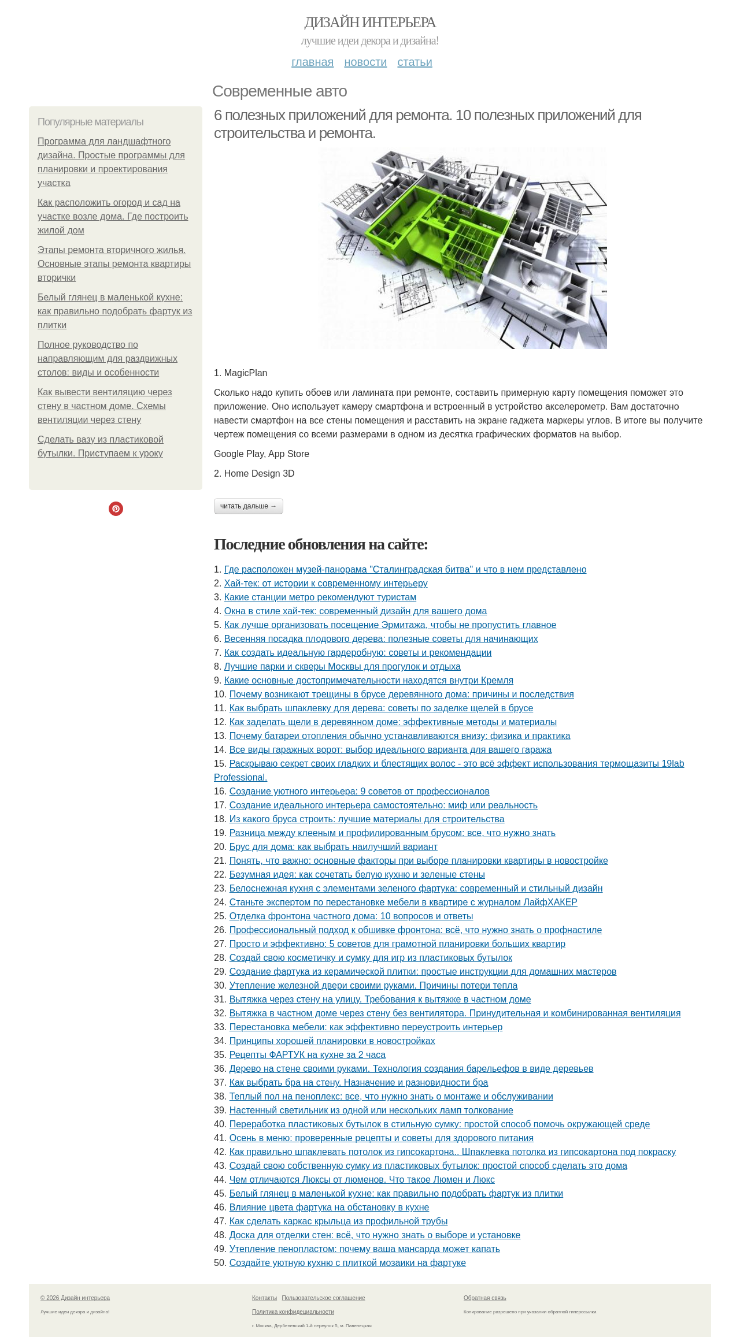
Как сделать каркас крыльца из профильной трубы (339, 1221)
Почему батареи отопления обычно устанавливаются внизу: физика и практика (400, 736)
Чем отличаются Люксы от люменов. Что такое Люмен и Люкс (362, 1179)
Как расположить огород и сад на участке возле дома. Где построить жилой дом (113, 216)
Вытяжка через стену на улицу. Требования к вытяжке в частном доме (380, 999)
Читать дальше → (248, 506)
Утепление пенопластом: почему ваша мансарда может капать (365, 1249)
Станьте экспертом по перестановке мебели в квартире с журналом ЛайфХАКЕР (404, 902)
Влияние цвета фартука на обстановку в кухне (330, 1207)
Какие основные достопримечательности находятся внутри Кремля (368, 680)
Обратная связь (485, 1298)
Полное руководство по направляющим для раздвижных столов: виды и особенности (107, 358)
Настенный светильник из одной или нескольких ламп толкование (371, 1110)
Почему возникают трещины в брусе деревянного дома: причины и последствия (402, 694)
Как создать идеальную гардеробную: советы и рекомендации (358, 653)
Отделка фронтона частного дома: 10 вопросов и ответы (351, 916)
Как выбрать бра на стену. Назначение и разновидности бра (359, 1082)
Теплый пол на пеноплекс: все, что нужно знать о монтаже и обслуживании (391, 1096)
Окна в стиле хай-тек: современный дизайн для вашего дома (355, 611)
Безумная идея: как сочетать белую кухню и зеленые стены (357, 874)
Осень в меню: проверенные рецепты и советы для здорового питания (382, 1138)
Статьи (414, 61)
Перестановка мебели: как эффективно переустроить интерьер (366, 1027)
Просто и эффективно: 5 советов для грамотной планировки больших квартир (398, 944)
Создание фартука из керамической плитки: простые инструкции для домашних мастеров (423, 971)
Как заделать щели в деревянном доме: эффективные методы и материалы (393, 722)
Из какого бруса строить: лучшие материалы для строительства (367, 819)
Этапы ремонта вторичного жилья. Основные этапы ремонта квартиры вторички (114, 264)
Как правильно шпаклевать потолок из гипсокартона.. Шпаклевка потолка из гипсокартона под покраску (453, 1152)
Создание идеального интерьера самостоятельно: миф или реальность (384, 805)
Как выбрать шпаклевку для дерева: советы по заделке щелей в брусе (382, 708)
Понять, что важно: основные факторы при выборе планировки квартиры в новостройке (419, 861)
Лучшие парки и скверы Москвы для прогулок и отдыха (342, 666)
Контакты (264, 1298)
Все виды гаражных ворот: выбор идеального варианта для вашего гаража (391, 750)
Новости (365, 61)
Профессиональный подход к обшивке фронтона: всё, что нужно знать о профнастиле (416, 930)
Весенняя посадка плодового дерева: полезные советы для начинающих (381, 639)
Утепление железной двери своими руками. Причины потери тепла (374, 985)
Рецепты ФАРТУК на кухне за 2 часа (308, 1055)
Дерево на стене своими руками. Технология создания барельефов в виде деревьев (412, 1069)
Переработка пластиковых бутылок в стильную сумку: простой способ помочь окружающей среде (440, 1124)
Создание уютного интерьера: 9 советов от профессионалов (360, 791)
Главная (312, 61)
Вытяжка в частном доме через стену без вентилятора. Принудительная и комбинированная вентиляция (455, 1013)
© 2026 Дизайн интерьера (75, 1298)
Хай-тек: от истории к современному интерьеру (326, 583)
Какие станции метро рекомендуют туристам (320, 597)
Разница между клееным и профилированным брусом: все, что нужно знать (393, 833)
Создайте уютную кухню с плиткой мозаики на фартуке (348, 1263)
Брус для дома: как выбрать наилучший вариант (334, 847)
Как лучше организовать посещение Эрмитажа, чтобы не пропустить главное (390, 625)
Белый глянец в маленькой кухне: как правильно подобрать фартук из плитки (115, 311)
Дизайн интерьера (369, 22)
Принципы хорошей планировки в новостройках (332, 1041)
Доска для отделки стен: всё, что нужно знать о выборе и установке (375, 1235)
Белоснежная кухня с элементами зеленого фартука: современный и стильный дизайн (416, 888)
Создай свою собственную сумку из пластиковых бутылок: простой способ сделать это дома (428, 1166)
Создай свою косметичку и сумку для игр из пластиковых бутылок (371, 958)
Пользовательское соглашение (323, 1298)
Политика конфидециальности (293, 1312)
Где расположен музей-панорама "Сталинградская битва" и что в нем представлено (405, 569)
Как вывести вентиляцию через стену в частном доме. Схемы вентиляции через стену (105, 406)
